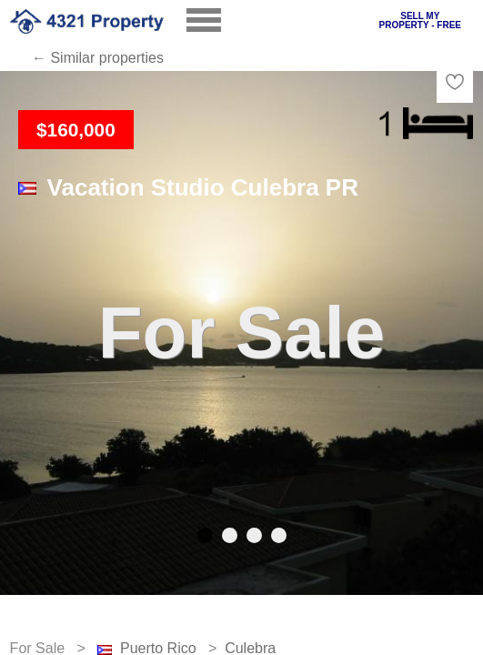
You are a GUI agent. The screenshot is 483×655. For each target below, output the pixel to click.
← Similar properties (98, 58)
